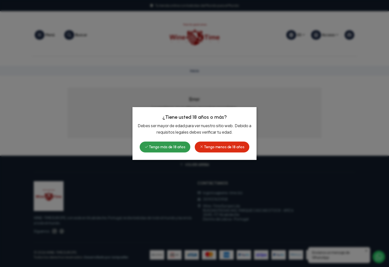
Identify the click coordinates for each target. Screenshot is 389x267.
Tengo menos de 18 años (222, 147)
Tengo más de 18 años (165, 147)
